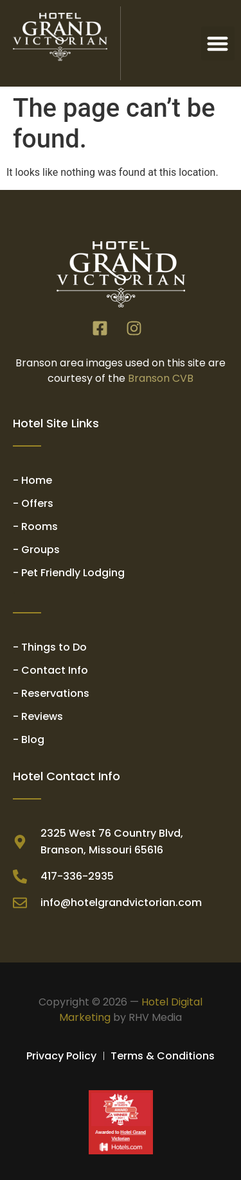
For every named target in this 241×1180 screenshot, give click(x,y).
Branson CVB (160, 378)
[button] (218, 43)
